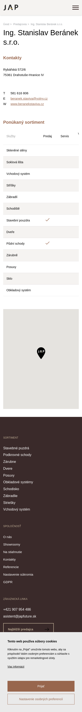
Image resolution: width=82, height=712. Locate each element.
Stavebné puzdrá (16, 448)
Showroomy (11, 544)
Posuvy (8, 475)
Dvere (7, 468)
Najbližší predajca (28, 629)
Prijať (41, 686)
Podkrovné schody (17, 455)
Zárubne (9, 461)
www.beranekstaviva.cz (27, 104)
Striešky (9, 503)
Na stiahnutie (12, 552)
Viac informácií (15, 666)
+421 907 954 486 (17, 609)
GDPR (7, 582)
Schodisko (11, 489)
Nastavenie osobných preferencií (41, 699)
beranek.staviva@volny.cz (29, 98)
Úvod (6, 24)
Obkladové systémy (18, 482)
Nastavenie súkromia (18, 574)
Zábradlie (10, 496)
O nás (7, 537)
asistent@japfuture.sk (19, 616)
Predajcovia (20, 24)
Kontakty (9, 559)
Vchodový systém (16, 509)
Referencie (11, 567)
